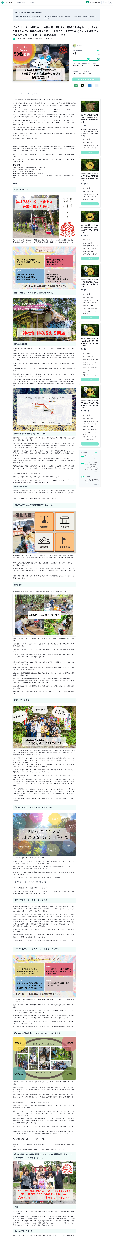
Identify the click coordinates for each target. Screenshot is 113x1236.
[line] (76, 85)
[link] (96, 85)
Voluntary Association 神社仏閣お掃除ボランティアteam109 (34, 38)
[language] (110, 2)
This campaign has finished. (86, 79)
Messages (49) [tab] (32, 94)
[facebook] (89, 85)
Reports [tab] (23, 94)
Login (106, 2)
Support (90, 152)
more (96, 452)
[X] (83, 85)
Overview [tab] (16, 94)
